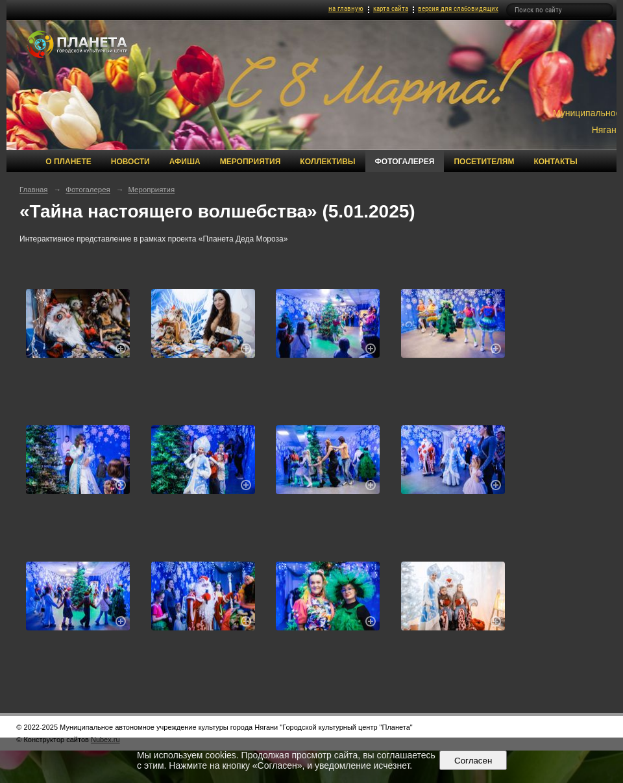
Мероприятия (250, 161)
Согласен (473, 760)
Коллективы (327, 161)
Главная (33, 189)
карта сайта (390, 9)
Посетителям (484, 161)
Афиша (185, 161)
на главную (345, 9)
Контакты (555, 161)
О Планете (68, 161)
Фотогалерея (405, 161)
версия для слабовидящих (458, 9)
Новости (130, 161)
